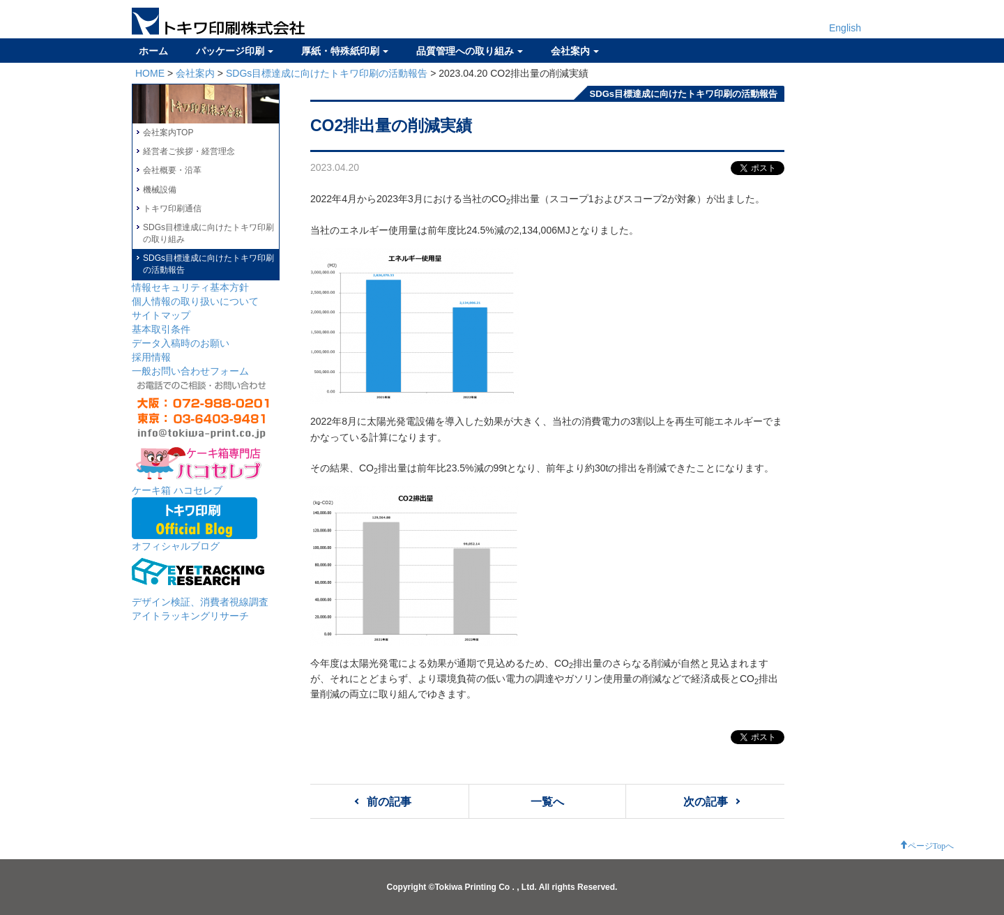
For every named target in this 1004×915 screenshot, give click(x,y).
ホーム (153, 50)
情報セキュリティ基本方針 (190, 287)
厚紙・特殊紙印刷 (344, 50)
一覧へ (547, 802)
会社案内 (575, 50)
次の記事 (705, 802)
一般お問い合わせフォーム (190, 371)
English (845, 27)
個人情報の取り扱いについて (195, 301)
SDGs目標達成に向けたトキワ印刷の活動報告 (326, 73)
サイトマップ (161, 315)
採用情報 (151, 357)
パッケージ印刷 (234, 50)
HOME (150, 73)
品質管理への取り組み (469, 50)
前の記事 (389, 802)
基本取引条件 (161, 329)
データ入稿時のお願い (180, 343)
